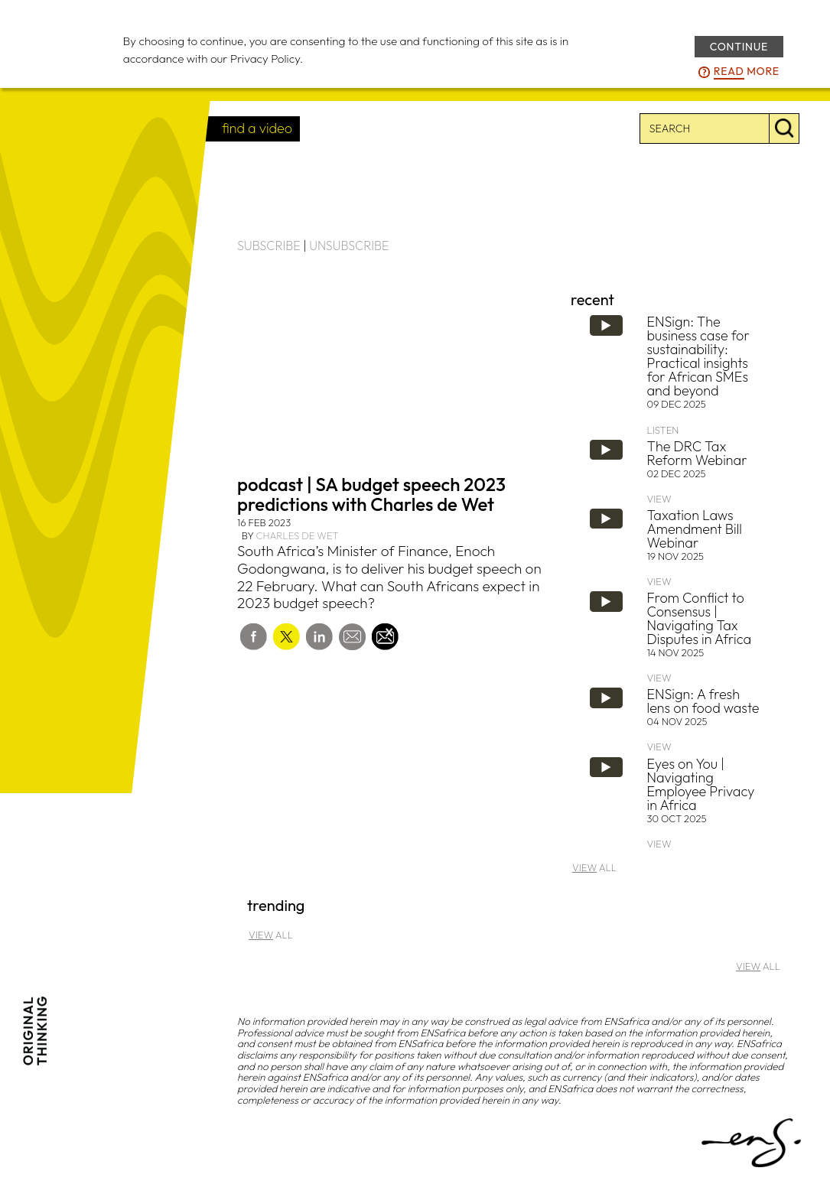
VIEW (659, 499)
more (747, 72)
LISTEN (663, 430)
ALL (594, 867)
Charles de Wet (297, 535)
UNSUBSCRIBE (349, 245)
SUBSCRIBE (269, 245)
